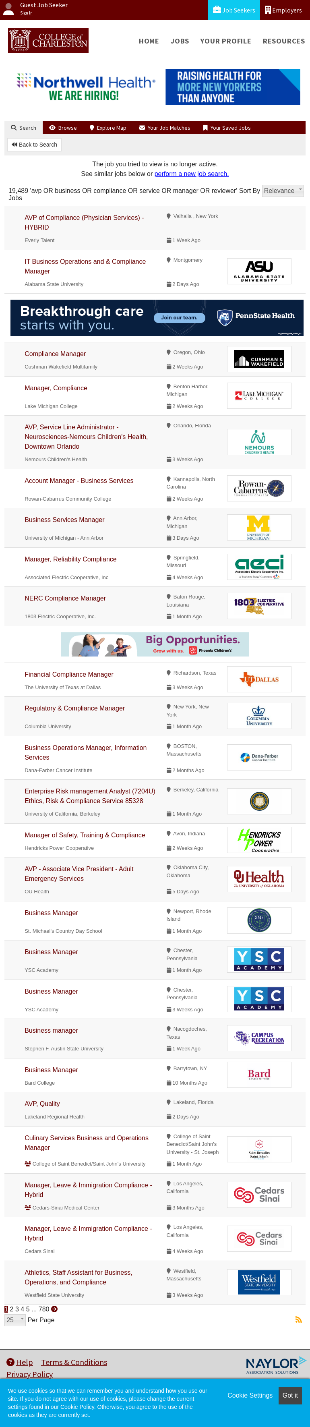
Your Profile (226, 41)
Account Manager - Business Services (79, 480)
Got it (290, 1395)
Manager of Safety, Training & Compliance (85, 835)
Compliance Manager (55, 353)
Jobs (180, 41)
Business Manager (51, 912)
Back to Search (34, 144)
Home (149, 41)
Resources (284, 41)
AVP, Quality (42, 1103)
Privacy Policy (29, 1374)
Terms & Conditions (74, 1362)
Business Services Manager (64, 519)
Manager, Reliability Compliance (71, 559)
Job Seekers (234, 10)
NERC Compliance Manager (65, 598)
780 (44, 1309)
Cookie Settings (250, 1395)
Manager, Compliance (56, 388)
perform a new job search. (192, 173)
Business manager (51, 1030)
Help (19, 1362)
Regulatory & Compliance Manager (75, 708)
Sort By (249, 190)
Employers (283, 10)
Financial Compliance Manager (69, 674)
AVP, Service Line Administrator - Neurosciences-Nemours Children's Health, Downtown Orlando (86, 437)
